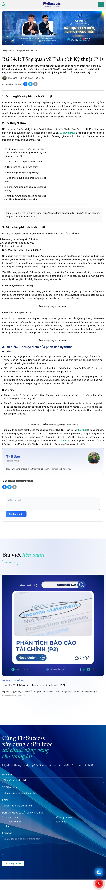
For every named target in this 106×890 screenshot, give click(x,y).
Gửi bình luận (16, 514)
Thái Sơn (12, 77)
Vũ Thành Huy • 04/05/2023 (13, 696)
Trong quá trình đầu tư (26, 50)
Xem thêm (10, 562)
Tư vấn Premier (13, 821)
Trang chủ (6, 50)
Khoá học (61, 821)
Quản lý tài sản (64, 817)
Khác (8, 826)
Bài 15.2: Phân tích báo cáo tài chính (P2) (33, 685)
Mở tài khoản (12, 817)
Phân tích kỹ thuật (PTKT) (15, 102)
